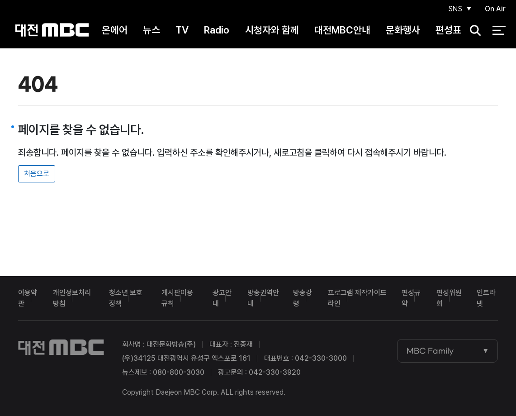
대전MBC (52, 31)
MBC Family (430, 350)
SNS (454, 9)
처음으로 (36, 173)
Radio (216, 31)
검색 (472, 32)
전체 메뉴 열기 (499, 31)
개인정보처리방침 (72, 298)
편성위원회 (449, 298)
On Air (495, 9)
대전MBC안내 (342, 31)
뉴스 (151, 31)
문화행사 (403, 31)
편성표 (448, 31)
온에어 (115, 31)
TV (182, 31)
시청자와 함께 (272, 31)
